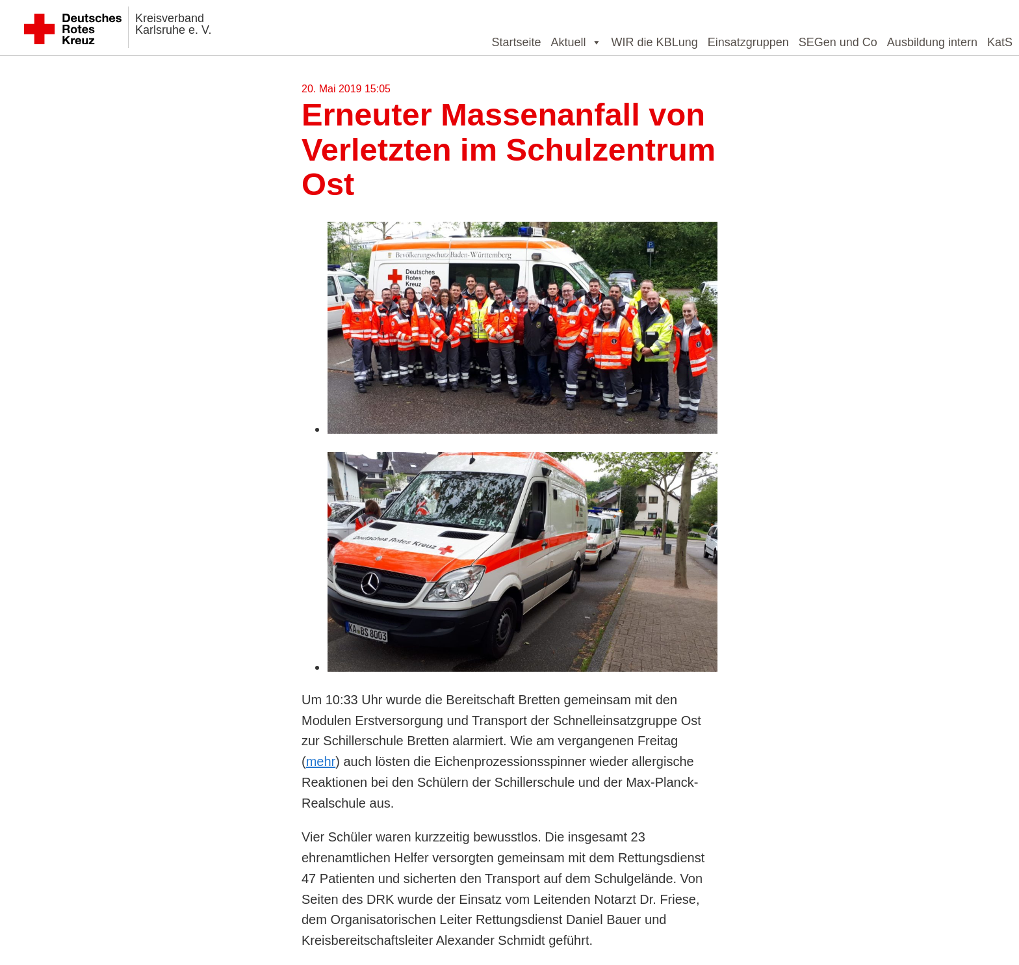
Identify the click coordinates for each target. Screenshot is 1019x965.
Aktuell (576, 42)
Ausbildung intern (932, 42)
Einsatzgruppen (748, 42)
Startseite (516, 42)
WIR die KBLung (655, 42)
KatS (1000, 42)
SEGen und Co (838, 42)
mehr (321, 761)
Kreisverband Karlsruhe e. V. (173, 24)
